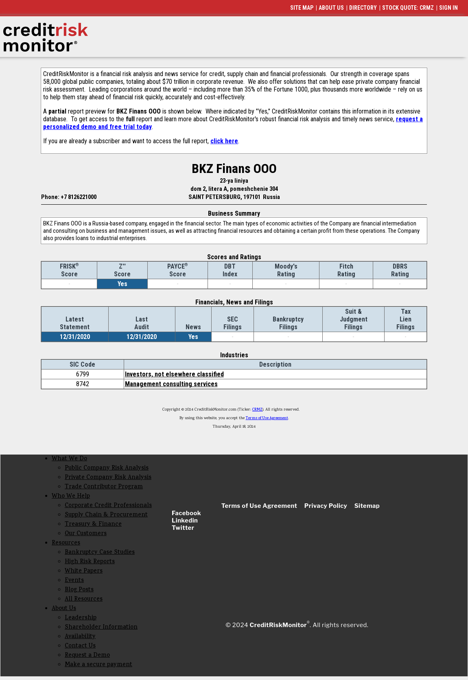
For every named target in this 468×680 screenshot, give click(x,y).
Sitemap (367, 505)
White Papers (84, 571)
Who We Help (71, 496)
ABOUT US (331, 7)
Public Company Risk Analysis (107, 468)
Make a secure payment (98, 665)
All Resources (84, 599)
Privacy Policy (326, 505)
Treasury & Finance (93, 524)
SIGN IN (448, 7)
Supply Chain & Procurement (106, 515)
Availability (80, 637)
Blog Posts (79, 590)
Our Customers (86, 534)
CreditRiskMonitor (278, 625)
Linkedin (185, 520)
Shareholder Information (101, 627)
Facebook (186, 513)
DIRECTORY (363, 7)
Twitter (183, 527)
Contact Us (80, 646)
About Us (64, 609)
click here (224, 141)
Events (74, 581)
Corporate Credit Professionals (108, 506)
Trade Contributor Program (104, 487)
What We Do (69, 459)
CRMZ (257, 410)
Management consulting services (171, 384)
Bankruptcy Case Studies (100, 553)
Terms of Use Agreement (267, 418)
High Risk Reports (90, 562)
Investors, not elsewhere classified (174, 374)
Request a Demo (87, 655)
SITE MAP (301, 7)
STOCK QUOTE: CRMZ (408, 7)
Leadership (80, 618)
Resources (66, 543)
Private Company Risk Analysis (108, 478)
